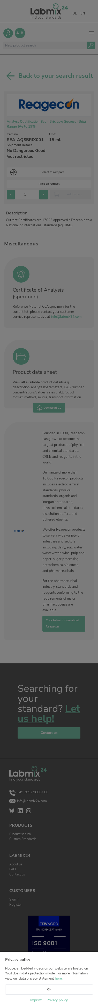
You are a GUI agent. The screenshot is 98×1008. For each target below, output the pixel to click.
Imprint (36, 1000)
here (58, 978)
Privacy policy (57, 1000)
